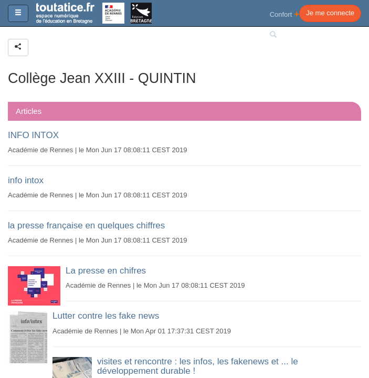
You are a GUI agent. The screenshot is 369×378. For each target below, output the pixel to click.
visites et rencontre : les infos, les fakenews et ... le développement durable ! (197, 366)
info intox (26, 180)
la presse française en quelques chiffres (86, 225)
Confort (285, 14)
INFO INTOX (33, 135)
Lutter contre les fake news (105, 316)
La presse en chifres (106, 271)
